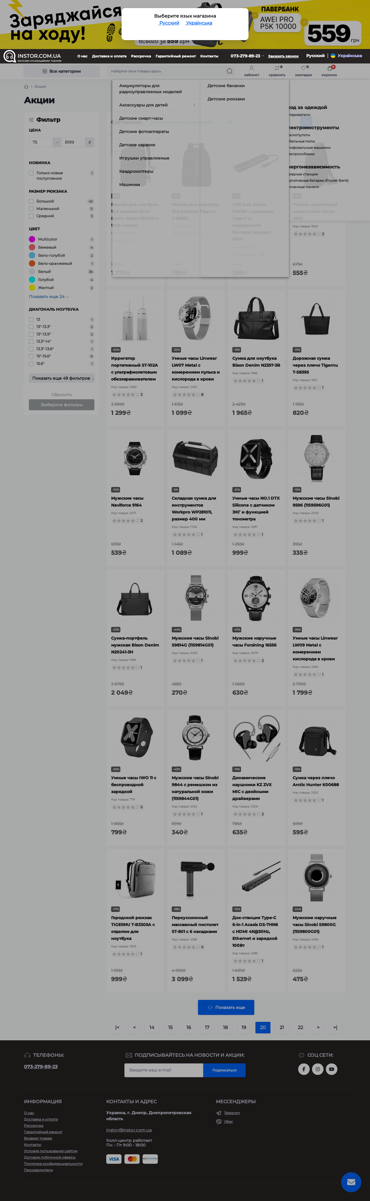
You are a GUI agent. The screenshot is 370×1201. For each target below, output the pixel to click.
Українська (198, 23)
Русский (168, 23)
